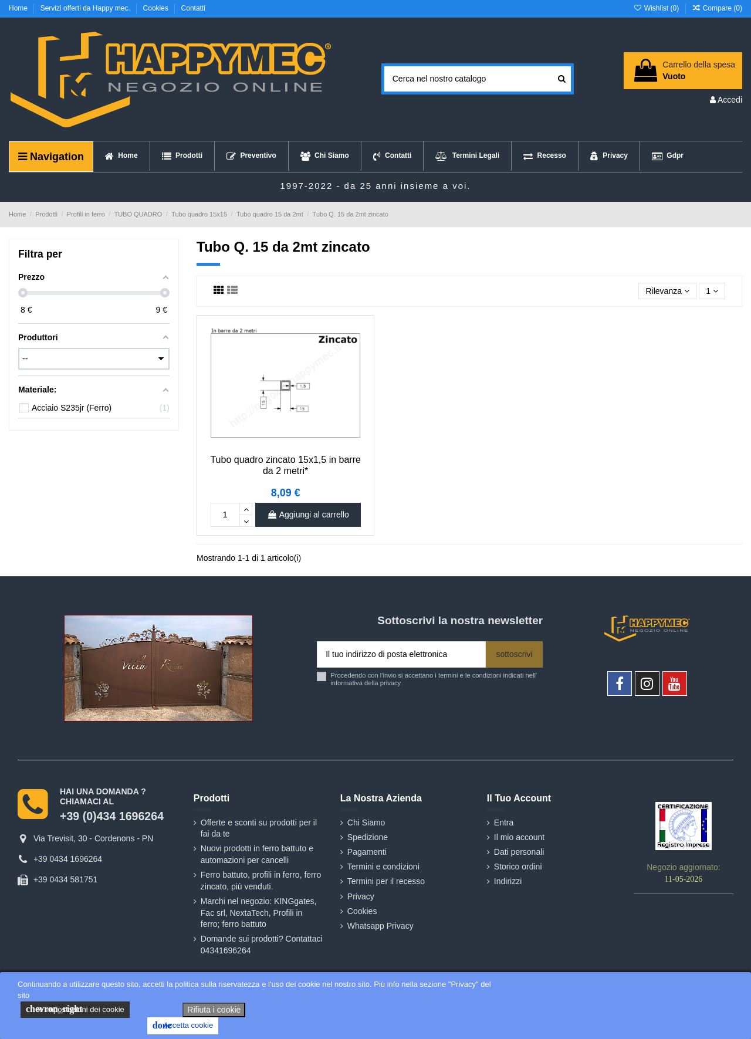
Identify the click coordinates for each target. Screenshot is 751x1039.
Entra (503, 822)
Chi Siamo (366, 822)
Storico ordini (518, 866)
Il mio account (519, 837)
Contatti (193, 8)
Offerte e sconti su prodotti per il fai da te (259, 828)
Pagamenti (367, 852)
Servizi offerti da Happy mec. (86, 8)
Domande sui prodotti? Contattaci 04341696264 (262, 944)
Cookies (157, 8)
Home (19, 8)
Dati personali (519, 852)
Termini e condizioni (383, 866)
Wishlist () (657, 8)
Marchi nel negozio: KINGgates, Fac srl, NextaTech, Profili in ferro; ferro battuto (259, 912)
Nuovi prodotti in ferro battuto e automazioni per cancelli (257, 854)
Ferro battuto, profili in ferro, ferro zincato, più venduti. (261, 880)
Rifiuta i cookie (214, 1009)
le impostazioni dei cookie (75, 1009)
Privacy (360, 896)
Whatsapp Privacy (380, 925)
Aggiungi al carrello (308, 514)
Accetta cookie (183, 1025)
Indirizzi (508, 881)
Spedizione (367, 837)
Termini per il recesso (386, 881)
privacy (390, 682)
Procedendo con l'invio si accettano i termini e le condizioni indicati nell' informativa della (433, 679)
